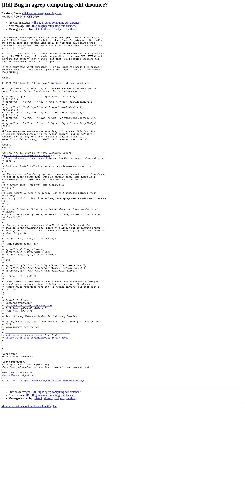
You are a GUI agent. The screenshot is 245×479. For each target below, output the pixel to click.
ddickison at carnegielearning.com (42, 13)
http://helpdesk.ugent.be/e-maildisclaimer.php (52, 449)
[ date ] (38, 29)
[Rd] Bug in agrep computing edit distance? (56, 22)
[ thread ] (48, 29)
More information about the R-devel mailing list (29, 475)
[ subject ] (59, 29)
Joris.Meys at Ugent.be (18, 443)
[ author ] (71, 29)
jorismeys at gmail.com (67, 92)
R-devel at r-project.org (22, 395)
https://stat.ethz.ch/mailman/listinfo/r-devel (37, 398)
